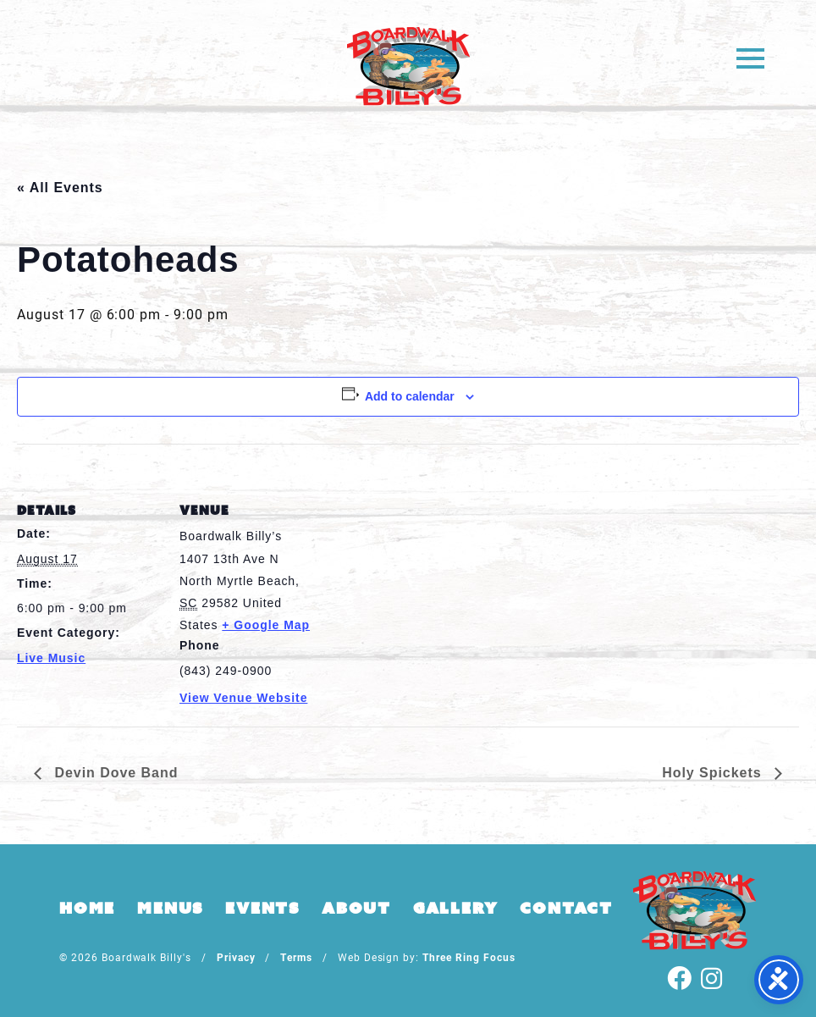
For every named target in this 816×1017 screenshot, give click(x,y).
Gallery (456, 908)
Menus (170, 908)
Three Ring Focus (468, 957)
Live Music (51, 658)
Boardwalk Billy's (408, 65)
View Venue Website (243, 698)
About (356, 908)
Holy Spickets (714, 773)
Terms (296, 957)
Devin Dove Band (114, 773)
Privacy (236, 957)
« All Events (60, 187)
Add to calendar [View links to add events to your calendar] (410, 396)
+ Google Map (266, 625)
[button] (750, 57)
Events (262, 908)
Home (87, 908)
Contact (566, 908)
